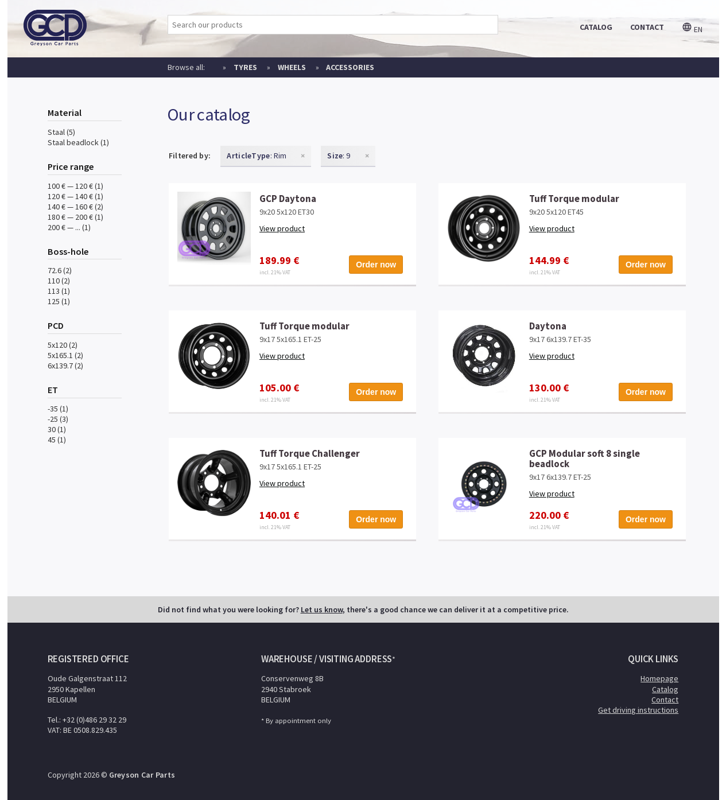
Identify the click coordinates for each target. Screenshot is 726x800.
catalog (596, 27)
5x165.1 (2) (65, 355)
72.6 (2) (60, 270)
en (692, 29)
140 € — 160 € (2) (75, 206)
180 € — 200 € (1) (75, 217)
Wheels (292, 67)
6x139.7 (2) (65, 365)
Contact (664, 699)
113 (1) (59, 291)
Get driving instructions (638, 710)
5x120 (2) (62, 345)
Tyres (245, 67)
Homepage (659, 678)
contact (647, 27)
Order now (376, 264)
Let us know (322, 609)
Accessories (350, 67)
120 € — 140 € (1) (75, 196)
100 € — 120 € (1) (75, 186)
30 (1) (57, 429)
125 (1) (59, 301)
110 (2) (59, 280)
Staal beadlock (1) (78, 142)
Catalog (665, 689)
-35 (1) (58, 408)
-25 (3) (58, 419)
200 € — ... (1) (69, 227)
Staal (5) (61, 132)
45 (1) (57, 439)
